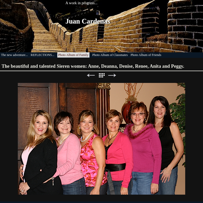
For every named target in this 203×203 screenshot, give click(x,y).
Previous (90, 75)
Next (112, 75)
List (101, 75)
